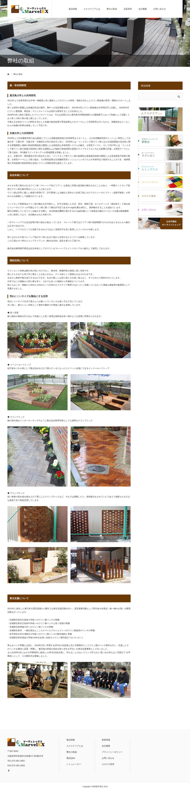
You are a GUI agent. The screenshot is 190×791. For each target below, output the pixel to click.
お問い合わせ (159, 9)
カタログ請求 (108, 764)
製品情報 (73, 9)
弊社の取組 (112, 9)
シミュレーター (73, 764)
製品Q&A (70, 758)
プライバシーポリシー (112, 752)
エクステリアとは (92, 9)
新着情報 (106, 740)
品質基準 (128, 9)
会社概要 (142, 9)
